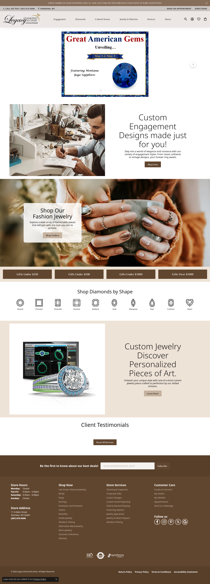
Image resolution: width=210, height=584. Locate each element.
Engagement (60, 19)
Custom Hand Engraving (118, 501)
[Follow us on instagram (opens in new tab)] (164, 522)
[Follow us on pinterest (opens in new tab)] (171, 522)
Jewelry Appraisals (115, 514)
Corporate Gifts (113, 493)
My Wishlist (159, 497)
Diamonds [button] (80, 19)
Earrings (63, 501)
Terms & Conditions (161, 571)
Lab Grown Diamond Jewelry (72, 489)
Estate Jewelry (65, 518)
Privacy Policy (142, 571)
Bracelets (63, 514)
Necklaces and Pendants (70, 505)
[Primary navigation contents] (112, 19)
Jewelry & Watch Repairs (118, 518)
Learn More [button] (152, 393)
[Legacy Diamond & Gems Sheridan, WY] (105, 223)
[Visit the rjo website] (89, 555)
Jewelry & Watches (129, 19)
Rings (61, 497)
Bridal (61, 493)
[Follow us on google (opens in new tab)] (185, 522)
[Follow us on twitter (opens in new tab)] (178, 522)
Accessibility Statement (186, 571)
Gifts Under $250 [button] (27, 274)
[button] (186, 19)
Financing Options (115, 509)
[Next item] (193, 64)
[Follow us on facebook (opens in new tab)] (157, 522)
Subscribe (162, 466)
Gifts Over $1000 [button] (182, 274)
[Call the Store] (18, 518)
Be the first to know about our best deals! (69, 466)
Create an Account (163, 489)
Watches (63, 538)
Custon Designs (114, 497)
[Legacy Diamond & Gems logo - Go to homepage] (21, 19)
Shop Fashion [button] (52, 235)
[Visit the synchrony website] (116, 555)
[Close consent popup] (56, 579)
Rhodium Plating (67, 522)
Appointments (161, 501)
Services (151, 19)
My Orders (159, 493)
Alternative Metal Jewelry (71, 526)
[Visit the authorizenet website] (100, 555)
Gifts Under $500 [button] (79, 274)
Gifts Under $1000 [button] (130, 274)
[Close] (206, 3)
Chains (62, 509)
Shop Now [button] (153, 164)
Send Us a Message (163, 505)
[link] (19, 8)
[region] (105, 64)
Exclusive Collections (69, 534)
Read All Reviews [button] (104, 442)
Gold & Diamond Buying (118, 505)
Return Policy (125, 571)
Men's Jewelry (65, 530)
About (168, 19)
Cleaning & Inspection (117, 489)
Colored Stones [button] (102, 19)
